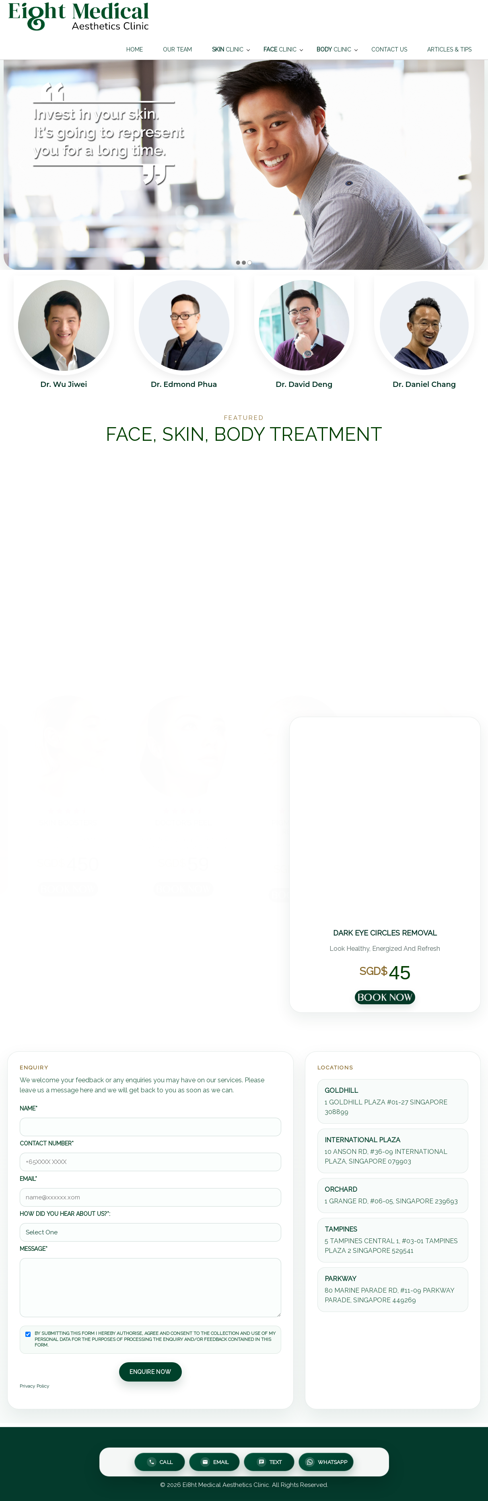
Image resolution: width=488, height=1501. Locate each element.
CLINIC (227, 49)
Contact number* (47, 1143)
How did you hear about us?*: (65, 1214)
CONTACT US (389, 49)
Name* (28, 1108)
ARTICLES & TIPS (449, 49)
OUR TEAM (177, 49)
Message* (33, 1249)
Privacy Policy (34, 1386)
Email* (28, 1179)
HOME (134, 49)
